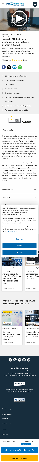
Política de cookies (12, 231)
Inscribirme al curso (19, 458)
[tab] (19, 190)
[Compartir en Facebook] (4, 67)
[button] (19, 19)
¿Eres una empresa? (19, 450)
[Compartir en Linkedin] (14, 67)
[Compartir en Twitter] (9, 67)
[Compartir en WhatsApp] (20, 67)
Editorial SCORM (7, 414)
